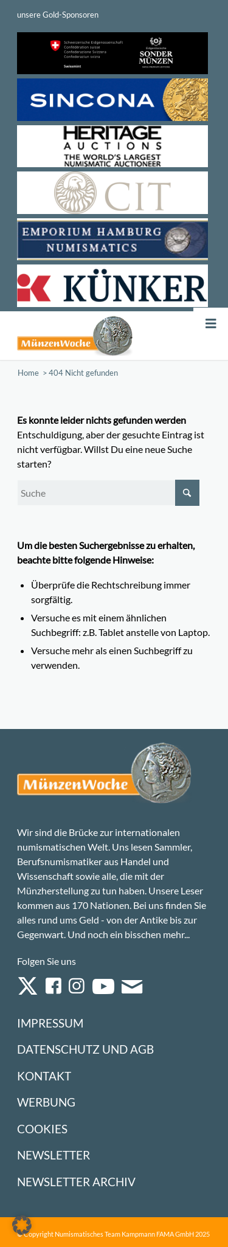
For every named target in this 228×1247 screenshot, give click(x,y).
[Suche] (108, 493)
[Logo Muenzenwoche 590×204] (75, 335)
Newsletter (53, 1155)
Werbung (46, 1102)
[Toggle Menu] (211, 324)
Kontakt (44, 1076)
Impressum (50, 1023)
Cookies (42, 1129)
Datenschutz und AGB (85, 1049)
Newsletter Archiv (76, 1182)
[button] (22, 1225)
